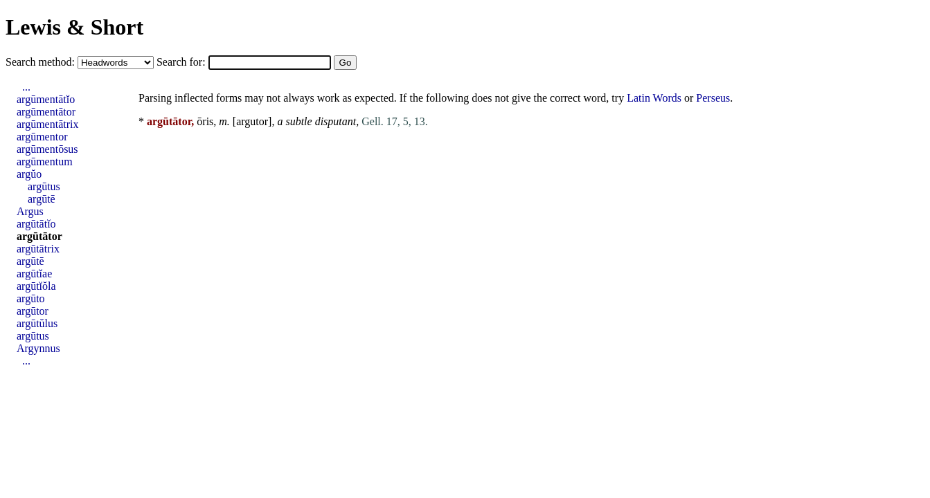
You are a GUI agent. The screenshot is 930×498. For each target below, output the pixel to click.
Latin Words (654, 98)
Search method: (42, 62)
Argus (30, 211)
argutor (252, 121)
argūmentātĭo (46, 99)
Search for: (182, 62)
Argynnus (38, 348)
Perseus (713, 98)
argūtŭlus (37, 323)
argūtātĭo (36, 224)
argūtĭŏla (36, 286)
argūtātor (39, 236)
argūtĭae (34, 273)
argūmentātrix (47, 124)
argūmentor (42, 136)
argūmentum (45, 161)
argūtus (44, 186)
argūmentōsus (47, 149)
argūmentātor (46, 112)
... (26, 87)
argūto (31, 298)
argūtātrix (38, 249)
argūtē (41, 199)
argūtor (32, 311)
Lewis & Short (74, 27)
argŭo (29, 174)
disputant (336, 121)
